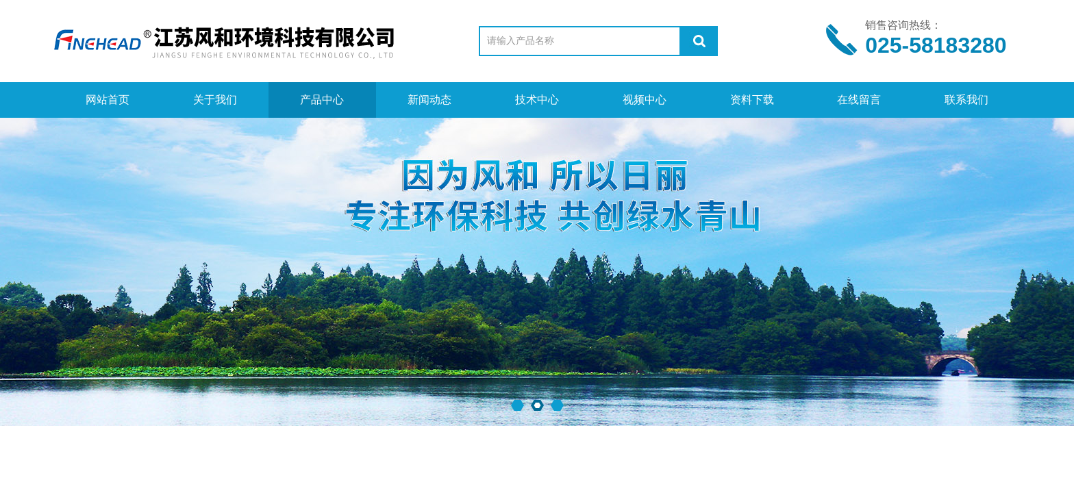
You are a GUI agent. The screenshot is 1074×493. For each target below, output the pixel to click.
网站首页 (107, 99)
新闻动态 (429, 99)
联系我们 (966, 99)
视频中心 (644, 99)
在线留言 (859, 99)
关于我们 (215, 99)
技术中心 (537, 99)
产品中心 (322, 99)
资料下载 (752, 99)
